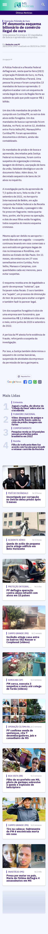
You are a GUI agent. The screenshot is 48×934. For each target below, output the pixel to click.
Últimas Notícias (24, 13)
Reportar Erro (24, 376)
